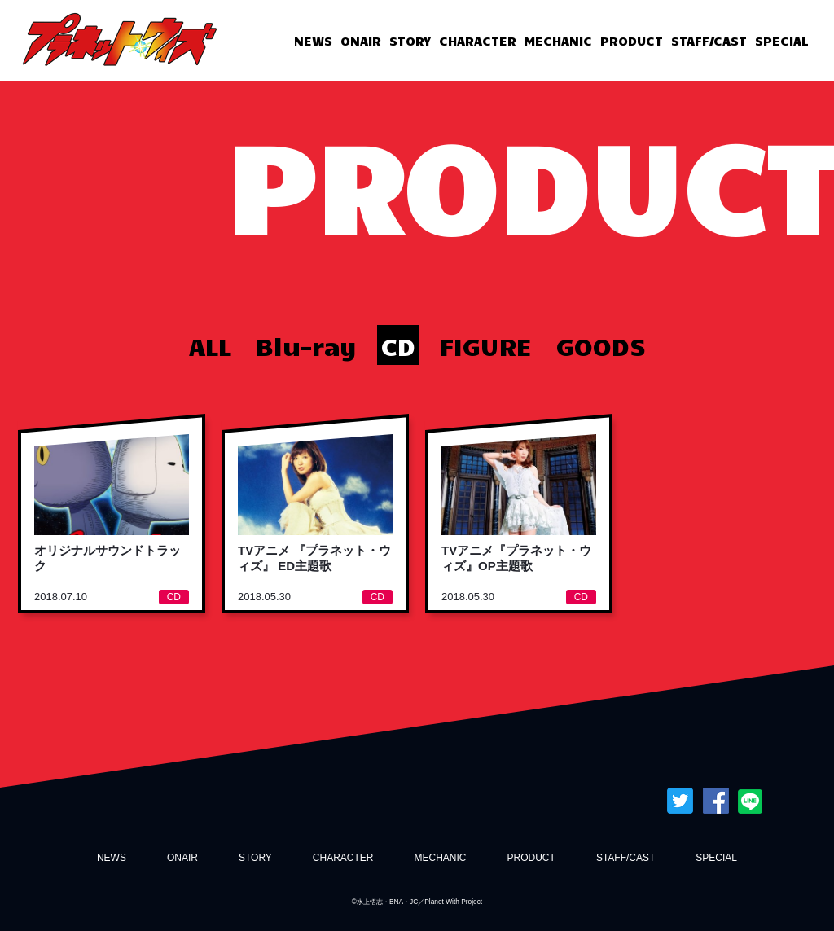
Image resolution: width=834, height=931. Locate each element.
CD (398, 345)
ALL (210, 345)
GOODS (601, 345)
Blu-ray (306, 345)
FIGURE (486, 345)
